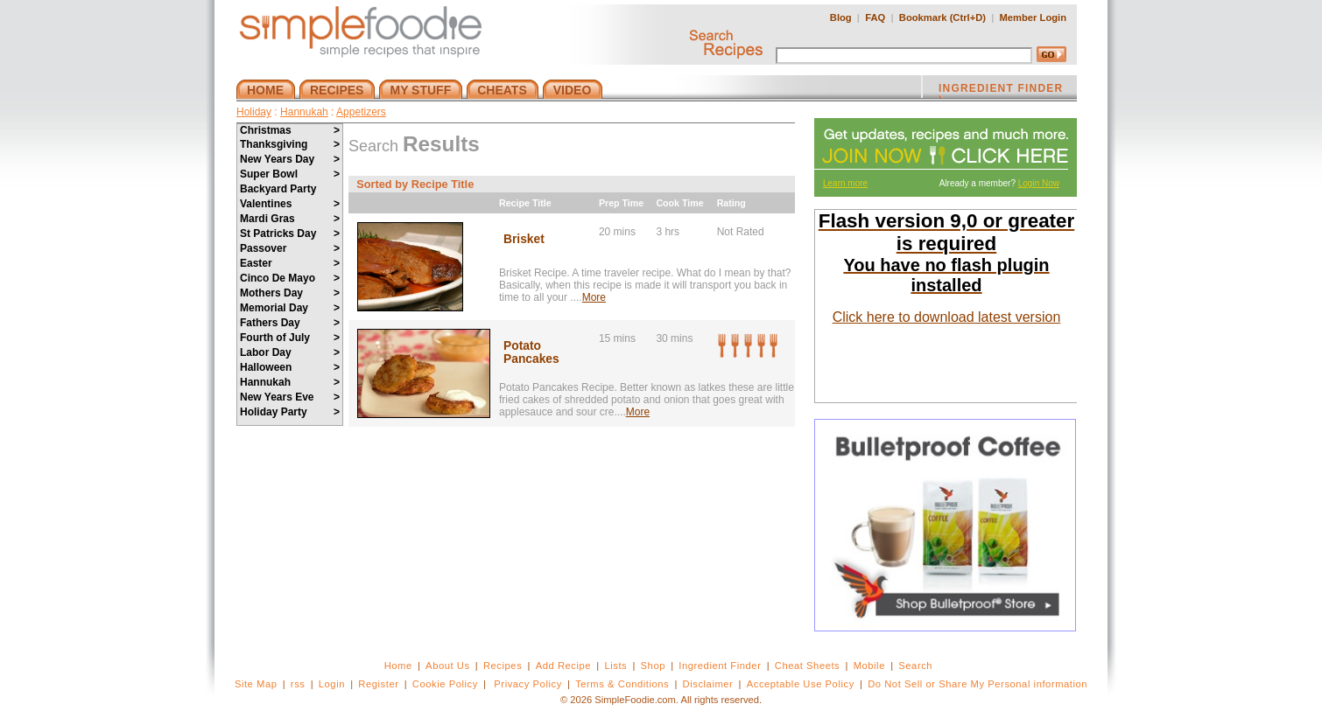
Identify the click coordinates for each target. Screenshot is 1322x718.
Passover (290, 248)
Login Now (1038, 183)
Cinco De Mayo (290, 278)
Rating (731, 203)
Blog (841, 17)
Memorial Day (290, 308)
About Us (447, 665)
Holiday (253, 112)
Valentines (290, 204)
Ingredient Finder (720, 665)
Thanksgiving (290, 144)
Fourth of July (290, 337)
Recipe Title (525, 203)
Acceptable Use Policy (800, 684)
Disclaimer (708, 684)
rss (298, 684)
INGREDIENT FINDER (1001, 90)
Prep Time (621, 203)
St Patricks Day (290, 233)
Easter (290, 263)
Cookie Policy (445, 684)
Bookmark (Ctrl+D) (942, 17)
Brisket (524, 239)
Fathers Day (290, 323)
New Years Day (290, 159)
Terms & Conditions (622, 684)
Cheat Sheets (807, 665)
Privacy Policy (527, 684)
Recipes (502, 665)
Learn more (845, 183)
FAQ (875, 17)
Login (332, 684)
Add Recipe (563, 665)
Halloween (290, 367)
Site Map (256, 684)
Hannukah (304, 112)
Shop (653, 665)
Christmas (290, 130)
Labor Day (290, 352)
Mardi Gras (290, 219)
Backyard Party (278, 189)
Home (398, 665)
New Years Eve (290, 397)
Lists (615, 665)
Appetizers (361, 112)
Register (378, 684)
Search (915, 665)
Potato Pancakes (531, 352)
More (594, 297)
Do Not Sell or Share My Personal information (977, 684)
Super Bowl (290, 174)
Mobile (869, 665)
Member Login (1033, 17)
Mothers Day (290, 293)
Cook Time (679, 203)
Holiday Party (290, 412)
